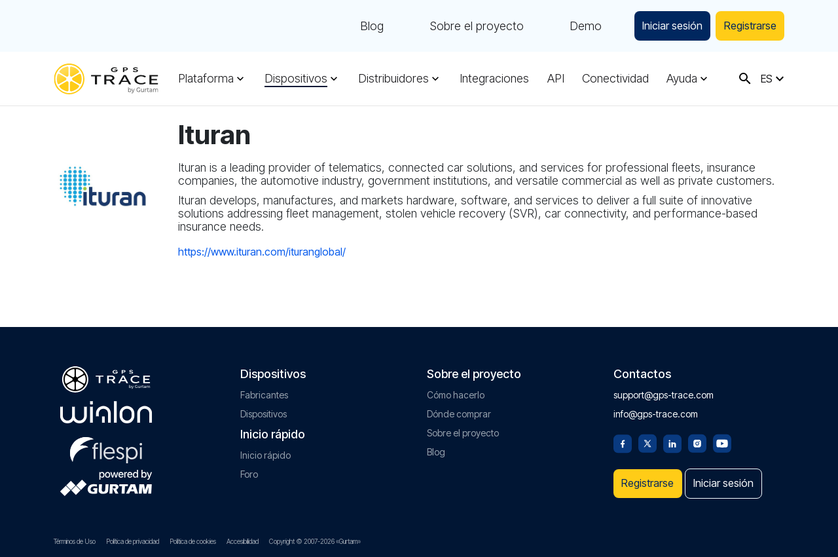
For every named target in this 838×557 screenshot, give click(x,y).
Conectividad (615, 79)
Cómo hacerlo (455, 389)
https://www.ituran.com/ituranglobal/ (262, 251)
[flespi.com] (106, 442)
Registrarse (745, 26)
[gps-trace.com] (106, 79)
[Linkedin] (672, 437)
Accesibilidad (243, 541)
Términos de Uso (75, 541)
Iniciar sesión (657, 26)
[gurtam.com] (106, 407)
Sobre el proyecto (456, 26)
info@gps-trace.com (655, 408)
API (555, 79)
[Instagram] (697, 437)
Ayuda (681, 79)
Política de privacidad (132, 541)
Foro (249, 468)
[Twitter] (647, 437)
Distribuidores (393, 79)
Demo (565, 26)
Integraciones (494, 79)
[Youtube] (722, 437)
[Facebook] (622, 437)
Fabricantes (264, 389)
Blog (351, 26)
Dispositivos (295, 79)
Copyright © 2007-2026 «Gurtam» (315, 541)
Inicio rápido (265, 449)
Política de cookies (193, 541)
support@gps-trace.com (663, 389)
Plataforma (206, 79)
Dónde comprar (459, 408)
